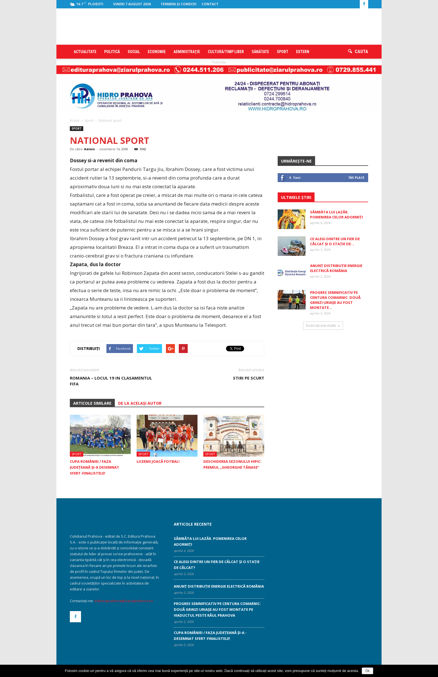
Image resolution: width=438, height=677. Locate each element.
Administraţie (186, 51)
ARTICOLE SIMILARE (92, 403)
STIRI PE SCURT (248, 378)
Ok (367, 671)
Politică (112, 51)
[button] (358, 51)
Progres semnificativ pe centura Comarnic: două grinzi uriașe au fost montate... (335, 300)
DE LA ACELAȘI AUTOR (139, 403)
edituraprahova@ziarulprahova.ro (123, 600)
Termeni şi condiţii (178, 4)
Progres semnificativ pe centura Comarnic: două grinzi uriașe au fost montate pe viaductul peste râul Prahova (217, 609)
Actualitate (85, 51)
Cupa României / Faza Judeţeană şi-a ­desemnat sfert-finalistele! (94, 467)
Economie (157, 51)
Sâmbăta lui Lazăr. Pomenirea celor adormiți (336, 214)
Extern (302, 51)
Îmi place (356, 177)
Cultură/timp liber (226, 51)
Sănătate (260, 51)
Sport (282, 51)
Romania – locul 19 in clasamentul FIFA (111, 381)
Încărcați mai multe (323, 325)
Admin (89, 149)
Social (134, 51)
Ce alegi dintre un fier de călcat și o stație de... (335, 241)
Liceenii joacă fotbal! (158, 461)
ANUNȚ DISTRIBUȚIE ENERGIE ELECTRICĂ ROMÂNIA (336, 268)
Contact (210, 4)
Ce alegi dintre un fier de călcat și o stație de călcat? (217, 564)
